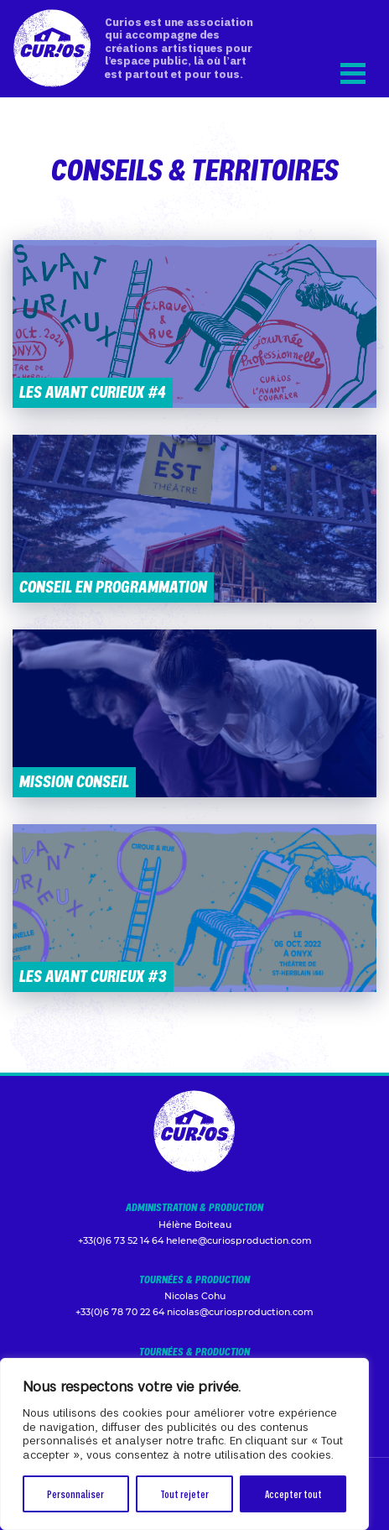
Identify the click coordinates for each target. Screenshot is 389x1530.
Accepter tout (293, 1493)
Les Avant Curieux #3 (93, 975)
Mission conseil (74, 781)
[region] (184, 1444)
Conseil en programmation (113, 586)
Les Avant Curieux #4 (92, 391)
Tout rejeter (184, 1493)
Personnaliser (75, 1493)
